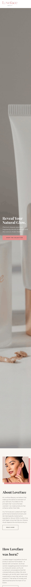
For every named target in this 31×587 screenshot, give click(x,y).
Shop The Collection (14, 237)
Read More (10, 527)
